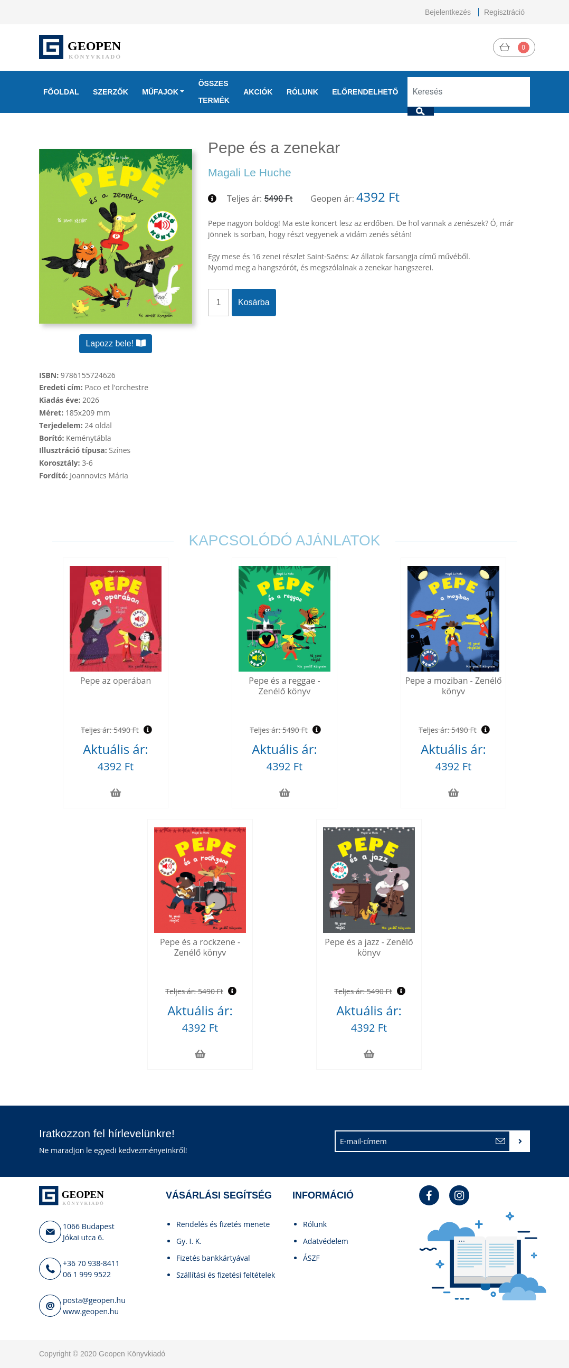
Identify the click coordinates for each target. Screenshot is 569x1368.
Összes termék (214, 92)
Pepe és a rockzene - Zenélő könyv (200, 947)
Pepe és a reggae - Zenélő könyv (284, 685)
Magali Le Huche (249, 172)
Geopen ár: (332, 198)
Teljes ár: (244, 198)
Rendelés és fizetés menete (223, 1224)
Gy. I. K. (189, 1241)
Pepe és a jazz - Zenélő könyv (369, 947)
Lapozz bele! (115, 343)
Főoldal (61, 92)
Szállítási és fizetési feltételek (225, 1275)
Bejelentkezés (448, 12)
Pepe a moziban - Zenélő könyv (453, 685)
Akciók (257, 92)
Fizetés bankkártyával (213, 1258)
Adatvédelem (325, 1241)
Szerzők (110, 92)
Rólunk (302, 92)
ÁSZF (311, 1258)
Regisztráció (504, 12)
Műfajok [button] (160, 92)
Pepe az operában (115, 680)
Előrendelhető (365, 92)
